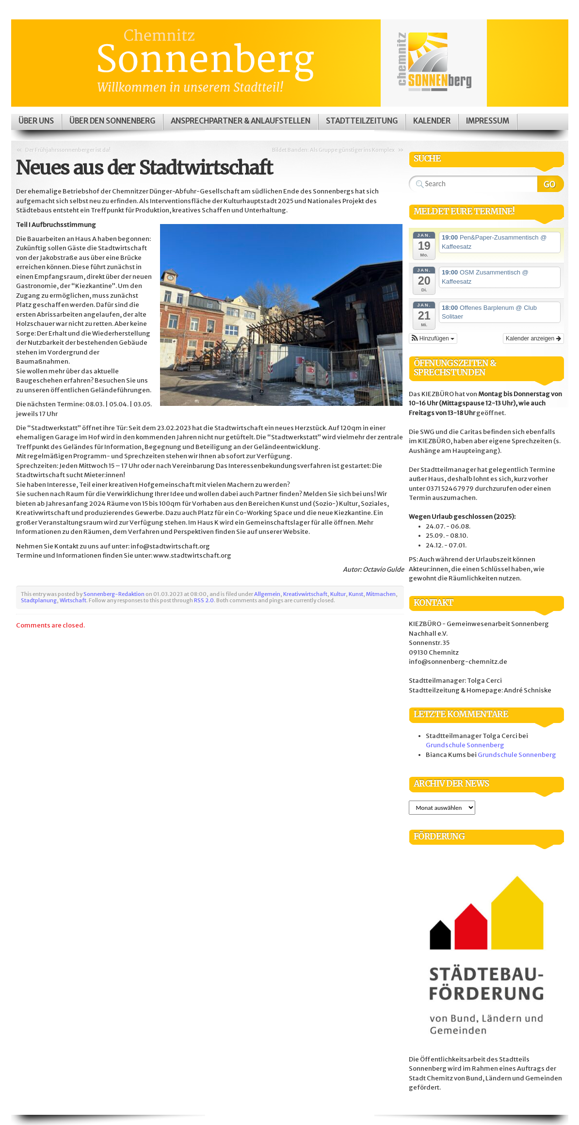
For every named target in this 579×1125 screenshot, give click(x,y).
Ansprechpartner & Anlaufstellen (240, 121)
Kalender (431, 121)
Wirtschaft (73, 600)
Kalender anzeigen (533, 338)
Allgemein (267, 594)
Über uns (36, 121)
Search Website (550, 184)
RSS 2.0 (204, 600)
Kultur (338, 594)
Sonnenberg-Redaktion (114, 594)
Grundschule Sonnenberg (465, 745)
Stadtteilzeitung (362, 121)
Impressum (487, 121)
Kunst (356, 594)
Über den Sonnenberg (112, 121)
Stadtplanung (39, 600)
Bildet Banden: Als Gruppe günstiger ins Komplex (333, 149)
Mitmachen (381, 594)
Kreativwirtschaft (305, 594)
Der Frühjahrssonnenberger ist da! (68, 149)
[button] (433, 338)
